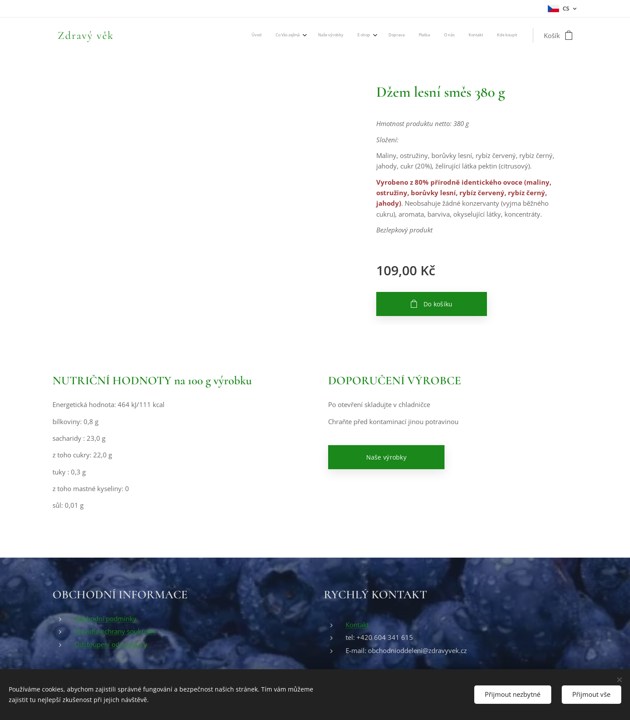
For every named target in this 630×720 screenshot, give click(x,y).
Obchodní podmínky (105, 618)
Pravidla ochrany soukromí (115, 631)
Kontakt (357, 624)
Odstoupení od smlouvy (110, 644)
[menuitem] (398, 35)
